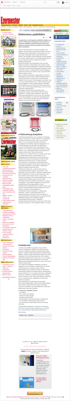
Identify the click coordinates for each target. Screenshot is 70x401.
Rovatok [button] (15, 2)
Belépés (66, 2)
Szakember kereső (37, 25)
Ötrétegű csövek (60, 78)
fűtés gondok (59, 109)
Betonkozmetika (7, 183)
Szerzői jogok (34, 397)
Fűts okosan (59, 70)
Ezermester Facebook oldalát (26, 308)
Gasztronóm (42, 27)
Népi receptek (60, 128)
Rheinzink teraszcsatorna (9, 173)
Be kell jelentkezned (26, 349)
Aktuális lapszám (6, 25)
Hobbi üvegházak (7, 254)
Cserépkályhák (60, 44)
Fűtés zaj (58, 107)
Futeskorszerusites (61, 106)
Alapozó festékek (7, 182)
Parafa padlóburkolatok (9, 200)
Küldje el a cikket (27, 341)
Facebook (9, 27)
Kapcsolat (8, 397)
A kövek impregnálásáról (9, 256)
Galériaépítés (6, 269)
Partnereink (42, 397)
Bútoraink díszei (7, 274)
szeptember (26, 30)
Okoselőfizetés (6, 83)
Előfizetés (3, 27)
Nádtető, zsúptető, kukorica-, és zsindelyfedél (7, 197)
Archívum (14, 25)
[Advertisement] (35, 12)
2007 (20, 30)
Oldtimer (20, 25)
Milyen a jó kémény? (61, 86)
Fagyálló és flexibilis (8, 180)
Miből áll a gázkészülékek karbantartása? (60, 90)
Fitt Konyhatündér (50, 27)
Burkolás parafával (7, 170)
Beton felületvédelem (8, 171)
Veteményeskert (7, 66)
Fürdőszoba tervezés (8, 264)
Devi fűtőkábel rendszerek (9, 227)
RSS (48, 397)
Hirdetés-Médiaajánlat (18, 397)
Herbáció (35, 27)
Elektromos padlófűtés (8, 222)
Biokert (4, 48)
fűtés (25, 315)
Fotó (30, 25)
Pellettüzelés (6, 237)
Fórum (26, 25)
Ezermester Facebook (57, 397)
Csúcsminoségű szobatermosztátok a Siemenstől (8, 234)
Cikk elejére (35, 343)
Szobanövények (7, 97)
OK (58, 2)
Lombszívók (6, 249)
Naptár (21, 27)
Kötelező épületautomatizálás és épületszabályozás (62, 83)
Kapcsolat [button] (23, 2)
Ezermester (7, 2)
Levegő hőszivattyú (8, 210)
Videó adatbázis (28, 27)
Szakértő (15, 27)
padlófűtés (30, 315)
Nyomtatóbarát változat (40, 341)
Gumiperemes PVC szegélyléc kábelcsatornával (8, 177)
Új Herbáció (59, 133)
